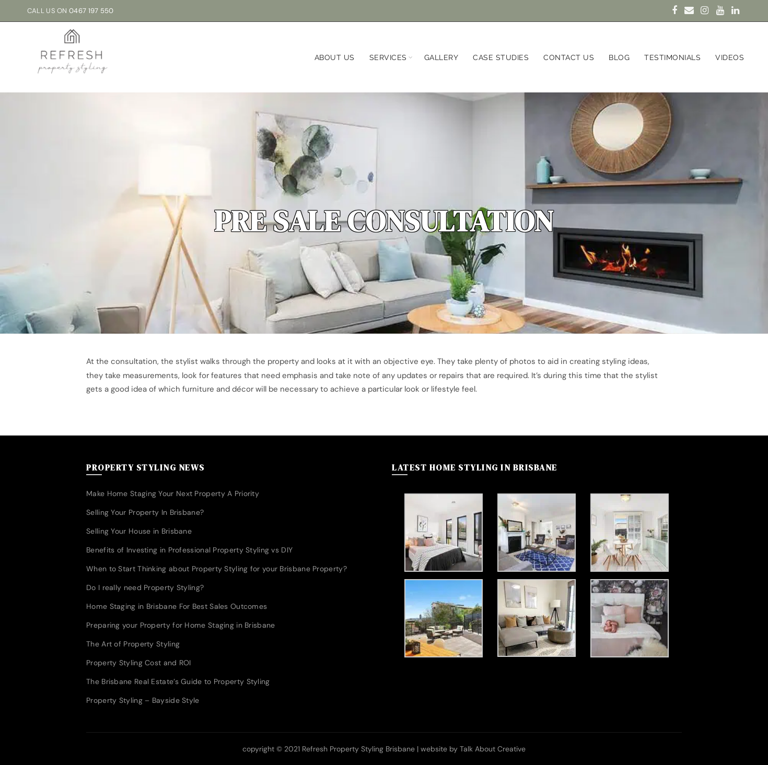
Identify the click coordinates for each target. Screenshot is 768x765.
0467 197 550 (91, 10)
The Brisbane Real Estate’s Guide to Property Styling (178, 681)
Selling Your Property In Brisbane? (145, 512)
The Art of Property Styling (133, 644)
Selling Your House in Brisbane (139, 531)
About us (335, 57)
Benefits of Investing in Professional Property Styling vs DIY (189, 550)
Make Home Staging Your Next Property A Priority (172, 493)
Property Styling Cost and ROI (138, 662)
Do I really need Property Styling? (145, 587)
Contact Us (568, 57)
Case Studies (501, 57)
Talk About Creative (493, 749)
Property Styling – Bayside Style (143, 700)
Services (388, 57)
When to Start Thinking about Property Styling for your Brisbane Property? (216, 568)
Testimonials (672, 57)
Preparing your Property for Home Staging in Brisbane (180, 625)
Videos (729, 57)
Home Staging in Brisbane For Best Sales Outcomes (176, 606)
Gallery (441, 57)
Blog (619, 57)
